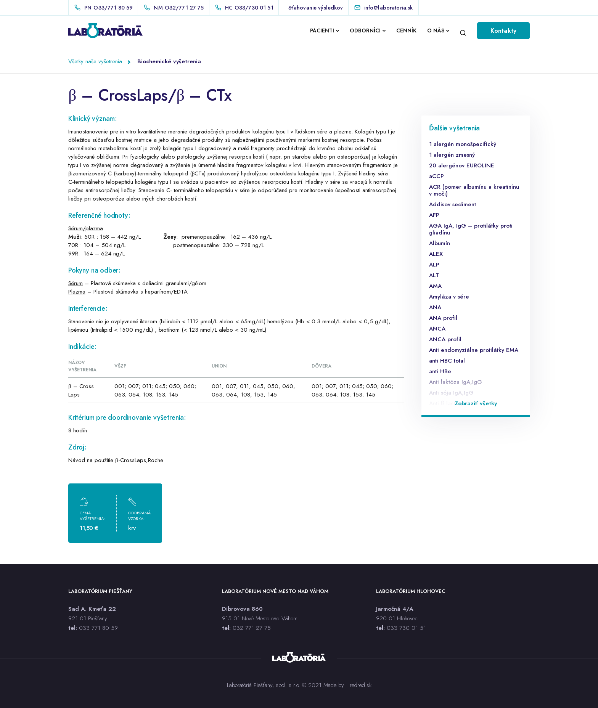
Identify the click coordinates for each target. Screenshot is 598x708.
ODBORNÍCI (365, 30)
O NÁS (435, 30)
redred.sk (360, 685)
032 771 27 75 (252, 628)
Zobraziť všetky (476, 403)
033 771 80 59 (98, 628)
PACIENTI (322, 30)
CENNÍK (406, 30)
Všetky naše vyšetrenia (95, 61)
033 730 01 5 (405, 628)
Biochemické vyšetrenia (169, 61)
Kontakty (503, 30)
